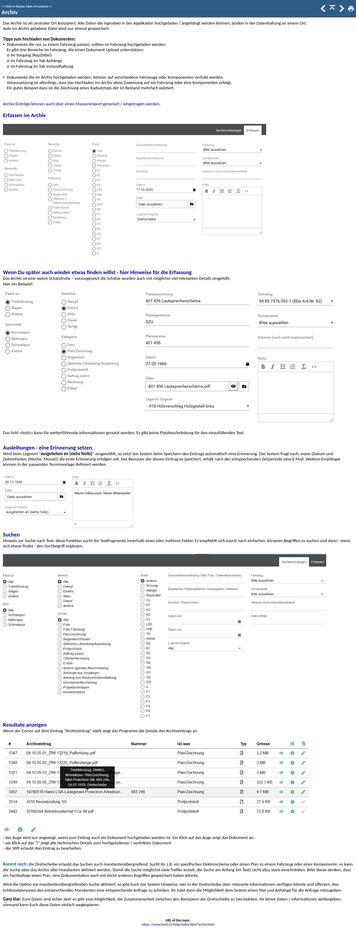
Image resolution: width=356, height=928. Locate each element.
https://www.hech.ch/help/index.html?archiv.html (178, 924)
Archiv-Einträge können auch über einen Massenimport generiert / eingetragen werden (81, 103)
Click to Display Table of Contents (26, 6)
